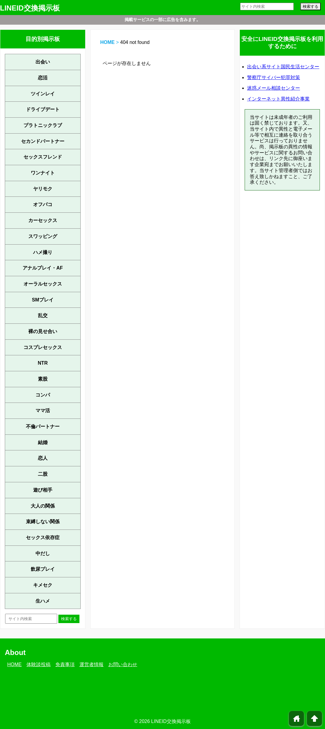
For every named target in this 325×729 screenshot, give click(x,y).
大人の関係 (43, 505)
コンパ (43, 394)
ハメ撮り (42, 252)
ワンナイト (43, 172)
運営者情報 (91, 664)
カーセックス (42, 220)
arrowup (314, 718)
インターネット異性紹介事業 (278, 98)
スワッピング (42, 236)
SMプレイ (43, 299)
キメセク (42, 585)
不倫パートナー (43, 426)
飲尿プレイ (43, 569)
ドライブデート (43, 109)
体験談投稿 (38, 664)
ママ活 (43, 410)
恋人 (43, 458)
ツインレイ (43, 93)
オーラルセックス (42, 283)
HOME (107, 42)
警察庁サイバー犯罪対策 (273, 77)
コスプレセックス (42, 347)
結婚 (43, 442)
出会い (43, 61)
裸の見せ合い (42, 331)
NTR (43, 363)
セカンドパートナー (42, 141)
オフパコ (42, 204)
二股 (43, 474)
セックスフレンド (42, 156)
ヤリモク (42, 188)
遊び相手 (42, 490)
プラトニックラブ (42, 125)
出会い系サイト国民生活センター (283, 66)
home (296, 718)
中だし (43, 553)
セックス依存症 (43, 537)
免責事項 (65, 664)
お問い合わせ (122, 664)
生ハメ (43, 601)
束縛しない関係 (43, 521)
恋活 (43, 77)
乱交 (43, 315)
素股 (43, 378)
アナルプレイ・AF (43, 267)
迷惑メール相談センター (273, 88)
